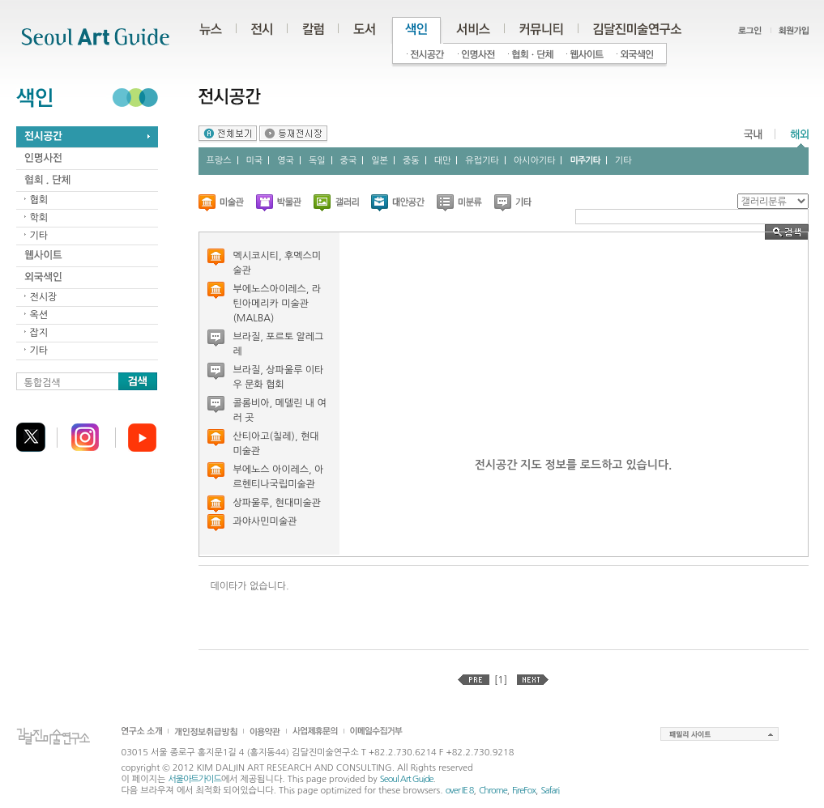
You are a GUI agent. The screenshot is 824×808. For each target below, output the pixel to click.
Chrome (493, 790)
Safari (549, 790)
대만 (442, 160)
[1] (500, 680)
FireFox (524, 790)
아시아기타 (535, 160)
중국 (348, 160)
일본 (379, 160)
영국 (285, 160)
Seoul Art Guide (406, 779)
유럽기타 (481, 160)
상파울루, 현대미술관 (277, 503)
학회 (39, 218)
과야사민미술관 (265, 521)
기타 (39, 235)
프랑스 (219, 160)
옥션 (39, 315)
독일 (317, 160)
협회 (39, 200)
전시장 (44, 297)
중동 (411, 160)
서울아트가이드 (194, 779)
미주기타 (585, 160)
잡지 (39, 333)
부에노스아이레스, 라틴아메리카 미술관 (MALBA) (277, 303)
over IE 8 (460, 790)
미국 (254, 160)
